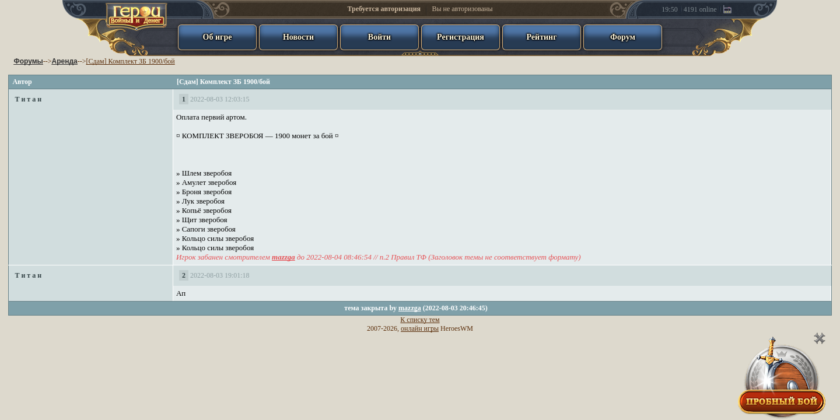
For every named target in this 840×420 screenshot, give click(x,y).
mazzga (409, 308)
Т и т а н (28, 99)
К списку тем (419, 320)
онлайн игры (420, 328)
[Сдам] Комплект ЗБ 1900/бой (130, 61)
